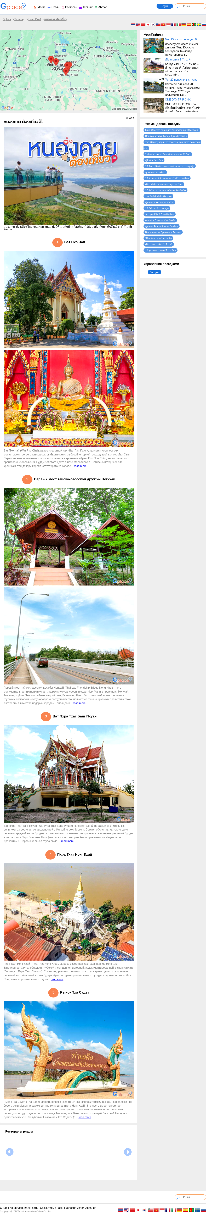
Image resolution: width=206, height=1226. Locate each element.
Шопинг (86, 7)
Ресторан (69, 7)
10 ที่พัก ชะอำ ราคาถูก (157, 208)
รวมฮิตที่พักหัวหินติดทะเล (158, 196)
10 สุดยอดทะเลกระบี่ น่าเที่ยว (160, 250)
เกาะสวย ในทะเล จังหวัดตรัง (160, 220)
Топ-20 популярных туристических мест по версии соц (183, 79)
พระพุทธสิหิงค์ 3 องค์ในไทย (159, 214)
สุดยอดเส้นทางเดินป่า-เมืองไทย (161, 226)
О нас (3, 1207)
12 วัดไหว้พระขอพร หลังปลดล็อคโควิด (165, 190)
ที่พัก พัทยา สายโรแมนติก (158, 238)
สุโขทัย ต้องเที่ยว (154, 160)
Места (39, 7)
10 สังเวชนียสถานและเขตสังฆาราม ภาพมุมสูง (169, 166)
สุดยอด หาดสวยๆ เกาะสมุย (159, 202)
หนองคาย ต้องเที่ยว (55, 19)
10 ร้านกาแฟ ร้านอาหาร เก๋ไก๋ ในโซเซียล (167, 178)
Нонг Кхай (34, 19)
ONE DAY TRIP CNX (178, 99)
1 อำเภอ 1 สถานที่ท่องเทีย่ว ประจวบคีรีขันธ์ (167, 154)
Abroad (100, 7)
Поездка (154, 272)
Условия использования (81, 1207)
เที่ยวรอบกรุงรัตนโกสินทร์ (158, 244)
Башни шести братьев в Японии (163, 232)
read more (80, 466)
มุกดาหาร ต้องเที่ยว (155, 172)
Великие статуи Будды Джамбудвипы (166, 136)
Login (165, 6)
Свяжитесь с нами (51, 1207)
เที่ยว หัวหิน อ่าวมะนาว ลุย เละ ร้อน (163, 184)
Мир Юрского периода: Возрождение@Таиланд (183, 39)
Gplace (7, 19)
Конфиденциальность (24, 1207)
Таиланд (19, 19)
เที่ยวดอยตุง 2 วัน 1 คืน (178, 59)
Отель (53, 7)
